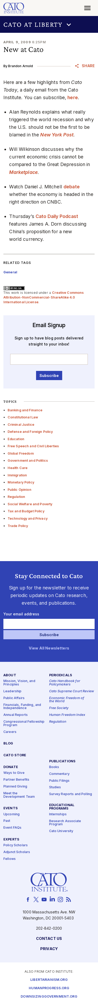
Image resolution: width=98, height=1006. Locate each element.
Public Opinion (19, 490)
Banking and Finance (25, 410)
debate (72, 186)
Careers (9, 732)
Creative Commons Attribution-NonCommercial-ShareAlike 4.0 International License (43, 297)
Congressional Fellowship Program (23, 723)
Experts (11, 839)
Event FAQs (12, 827)
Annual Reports (15, 715)
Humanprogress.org (49, 988)
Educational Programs (62, 806)
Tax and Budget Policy (26, 511)
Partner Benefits (16, 779)
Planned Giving (15, 786)
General (10, 272)
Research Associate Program (65, 822)
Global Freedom (21, 453)
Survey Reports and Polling (70, 794)
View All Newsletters (49, 648)
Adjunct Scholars (16, 852)
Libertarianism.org (49, 980)
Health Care (18, 468)
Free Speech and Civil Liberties (33, 446)
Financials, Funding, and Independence (22, 706)
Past (6, 821)
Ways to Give (14, 773)
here (72, 97)
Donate (10, 767)
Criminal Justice (21, 425)
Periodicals (60, 675)
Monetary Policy (21, 482)
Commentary (59, 774)
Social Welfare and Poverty (30, 504)
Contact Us (49, 939)
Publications (62, 761)
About (9, 675)
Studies (55, 787)
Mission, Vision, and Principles (19, 682)
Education (16, 439)
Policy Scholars (15, 845)
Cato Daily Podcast (57, 216)
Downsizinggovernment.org (49, 996)
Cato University (61, 831)
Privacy (49, 949)
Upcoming (11, 814)
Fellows (9, 859)
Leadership (12, 691)
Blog (8, 743)
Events (10, 808)
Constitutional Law (23, 417)
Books (54, 767)
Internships (58, 814)
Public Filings (59, 781)
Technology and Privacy (28, 518)
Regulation (16, 497)
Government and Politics (28, 460)
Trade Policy (18, 526)
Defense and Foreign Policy (30, 432)
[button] (49, 24)
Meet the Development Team (19, 795)
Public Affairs (14, 698)
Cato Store (14, 755)
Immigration (17, 475)
